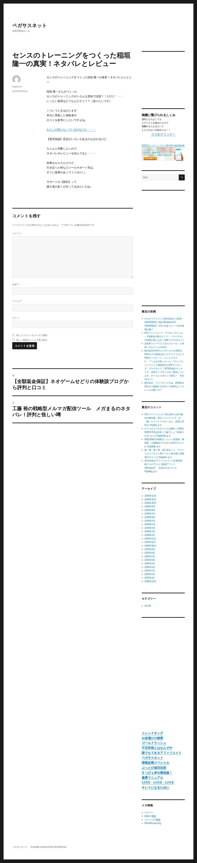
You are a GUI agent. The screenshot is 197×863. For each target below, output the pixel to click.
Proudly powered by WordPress (48, 847)
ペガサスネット (29, 25)
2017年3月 (149, 570)
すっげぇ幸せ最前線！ (157, 773)
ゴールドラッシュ (154, 743)
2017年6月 (149, 560)
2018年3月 (149, 527)
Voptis (153, 425)
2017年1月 (149, 577)
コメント (17, 233)
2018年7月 (149, 513)
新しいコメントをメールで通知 (31, 335)
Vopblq (148, 471)
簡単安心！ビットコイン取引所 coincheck (163, 145)
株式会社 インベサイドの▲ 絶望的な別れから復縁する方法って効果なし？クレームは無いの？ (164, 386)
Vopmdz (161, 435)
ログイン (148, 812)
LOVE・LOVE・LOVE (158, 782)
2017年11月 (150, 542)
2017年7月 (149, 556)
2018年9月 (149, 506)
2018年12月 (150, 495)
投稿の (150, 816)
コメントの (152, 819)
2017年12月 (150, 538)
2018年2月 (149, 531)
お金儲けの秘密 (152, 738)
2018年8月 (149, 510)
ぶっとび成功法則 (154, 768)
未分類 (147, 605)
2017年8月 (149, 552)
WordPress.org (152, 823)
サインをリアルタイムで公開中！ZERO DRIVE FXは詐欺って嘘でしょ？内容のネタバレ (164, 432)
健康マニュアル (152, 778)
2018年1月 (149, 535)
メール (17, 301)
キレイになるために (155, 787)
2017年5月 (149, 563)
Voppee (163, 457)
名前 (15, 284)
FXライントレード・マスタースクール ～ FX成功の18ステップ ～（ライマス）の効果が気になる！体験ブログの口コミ (164, 336)
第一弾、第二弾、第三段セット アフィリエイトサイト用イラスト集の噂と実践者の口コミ (164, 454)
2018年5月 (149, 520)
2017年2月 (149, 574)
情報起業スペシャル (155, 763)
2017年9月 (149, 549)
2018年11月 (150, 499)
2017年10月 (150, 545)
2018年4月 (149, 524)
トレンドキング (152, 733)
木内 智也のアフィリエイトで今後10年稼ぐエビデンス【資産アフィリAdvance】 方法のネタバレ (163, 464)
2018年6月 (149, 517)
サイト (15, 317)
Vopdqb (151, 446)
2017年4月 (149, 567)
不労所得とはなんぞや (157, 748)
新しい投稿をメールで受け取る (31, 340)
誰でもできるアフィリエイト (162, 753)
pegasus (17, 86)
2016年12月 (150, 581)
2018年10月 (150, 503)
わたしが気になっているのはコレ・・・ (71, 129)
